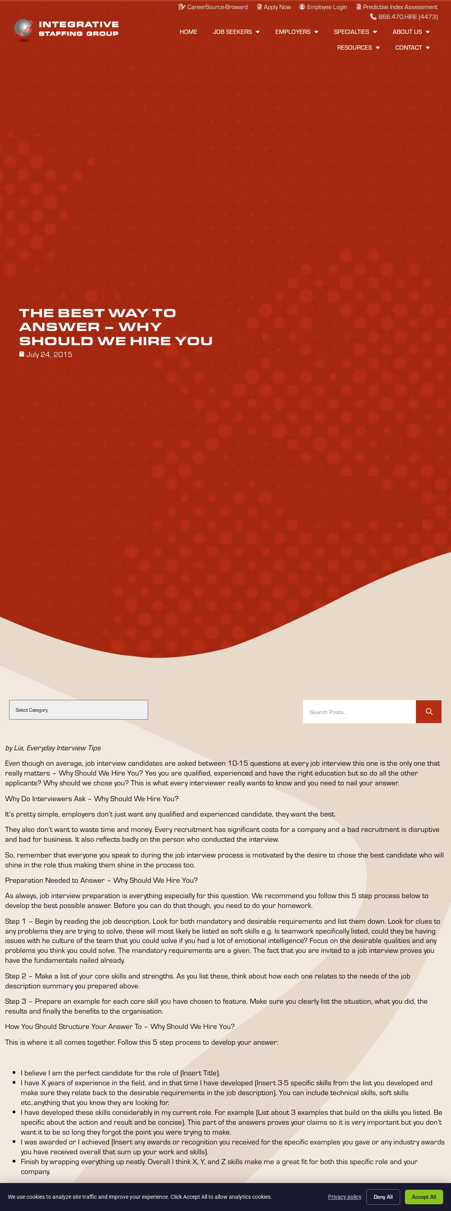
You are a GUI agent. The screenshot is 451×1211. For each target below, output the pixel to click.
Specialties (355, 31)
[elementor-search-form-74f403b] (359, 711)
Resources (358, 47)
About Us (411, 31)
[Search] (429, 711)
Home (188, 31)
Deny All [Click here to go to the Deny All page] (383, 1196)
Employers (296, 31)
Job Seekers (236, 31)
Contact (412, 47)
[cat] (78, 710)
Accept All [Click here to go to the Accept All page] (424, 1196)
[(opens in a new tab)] (322, 7)
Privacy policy (345, 1197)
